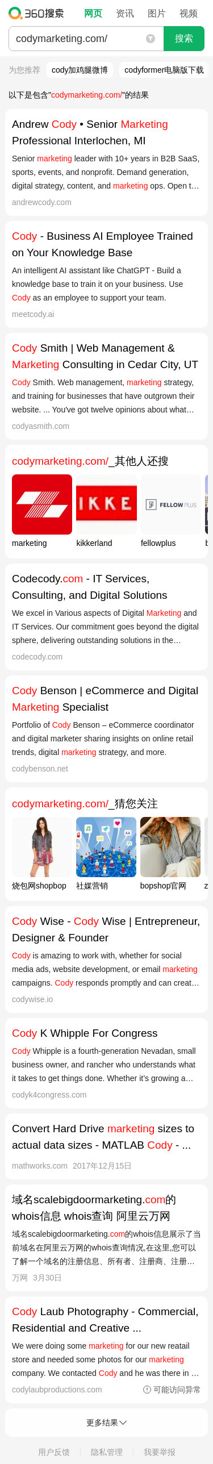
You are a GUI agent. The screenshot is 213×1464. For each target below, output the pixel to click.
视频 (188, 13)
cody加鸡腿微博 (80, 69)
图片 (157, 13)
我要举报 (160, 1452)
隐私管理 (107, 1452)
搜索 (184, 38)
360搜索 (39, 13)
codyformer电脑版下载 (164, 69)
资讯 (125, 13)
